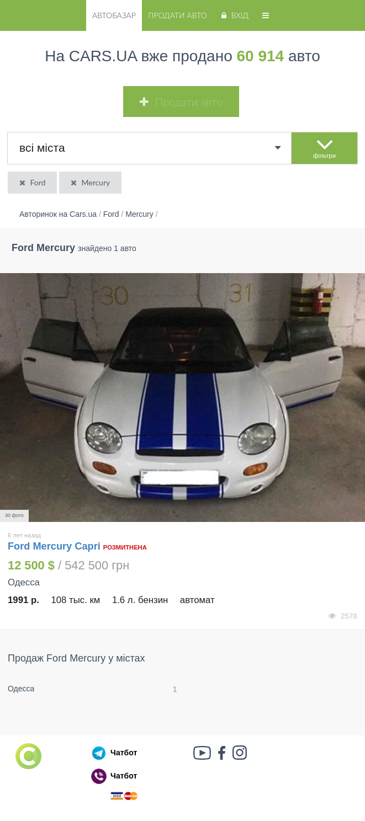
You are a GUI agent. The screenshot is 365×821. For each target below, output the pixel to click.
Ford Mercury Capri (55, 546)
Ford (31, 182)
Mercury (89, 182)
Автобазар (114, 15)
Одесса (21, 688)
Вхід (233, 15)
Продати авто (177, 15)
